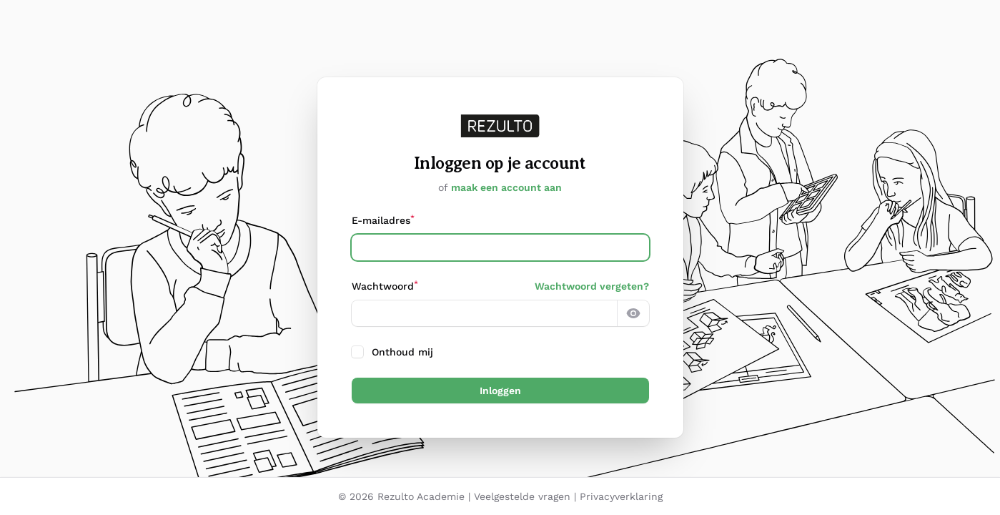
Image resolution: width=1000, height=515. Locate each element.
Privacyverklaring (621, 496)
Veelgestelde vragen (522, 496)
